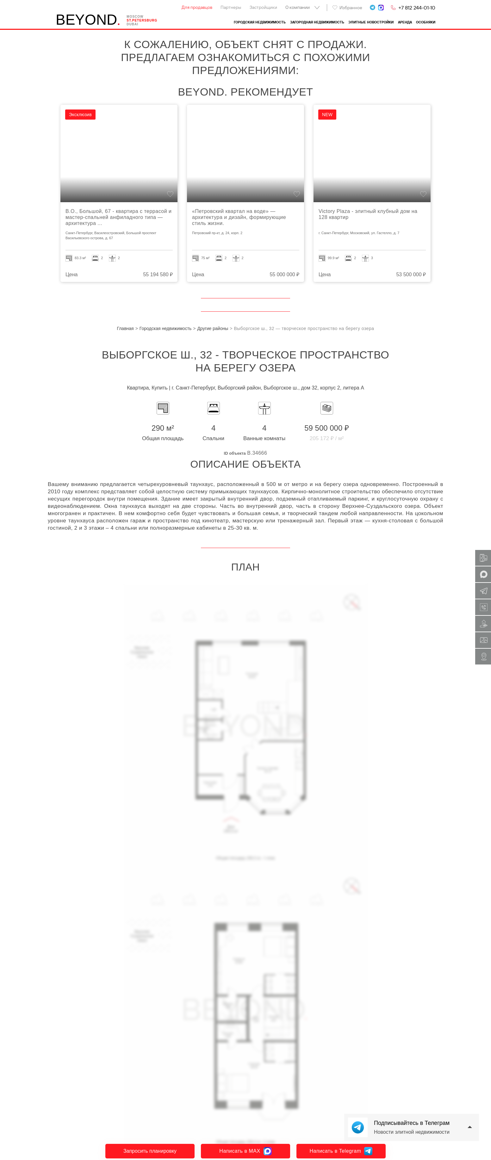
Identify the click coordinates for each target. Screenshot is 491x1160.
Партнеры (231, 7)
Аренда (405, 22)
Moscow (135, 16)
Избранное (347, 7)
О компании (297, 7)
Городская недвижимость (260, 22)
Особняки (425, 22)
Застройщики (263, 7)
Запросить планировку (150, 1151)
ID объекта (235, 453)
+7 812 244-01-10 (416, 7)
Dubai (132, 24)
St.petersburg (142, 20)
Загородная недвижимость (317, 22)
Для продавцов (197, 7)
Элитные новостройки (371, 22)
